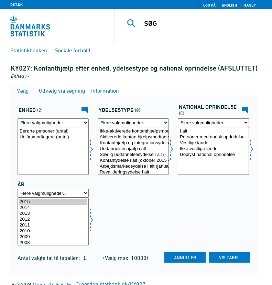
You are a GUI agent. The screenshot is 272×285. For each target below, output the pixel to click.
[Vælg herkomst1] (213, 151)
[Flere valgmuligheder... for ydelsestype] (133, 122)
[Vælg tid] (53, 221)
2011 (53, 225)
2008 (53, 243)
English (229, 5)
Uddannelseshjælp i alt (133, 149)
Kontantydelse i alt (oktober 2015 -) (133, 160)
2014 (53, 208)
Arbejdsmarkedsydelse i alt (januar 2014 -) (133, 166)
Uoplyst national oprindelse (213, 155)
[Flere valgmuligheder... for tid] (53, 193)
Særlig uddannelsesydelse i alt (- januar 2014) (133, 155)
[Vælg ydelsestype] (133, 151)
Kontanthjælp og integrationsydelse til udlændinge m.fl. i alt (133, 143)
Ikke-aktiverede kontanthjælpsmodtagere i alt (133, 131)
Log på (209, 5)
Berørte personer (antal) (53, 131)
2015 (53, 202)
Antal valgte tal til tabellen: (49, 258)
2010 (53, 231)
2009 (53, 237)
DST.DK (16, 4)
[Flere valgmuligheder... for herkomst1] (213, 122)
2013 (53, 214)
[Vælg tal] (53, 151)
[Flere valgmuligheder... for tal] (53, 122)
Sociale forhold (72, 50)
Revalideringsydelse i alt (133, 172)
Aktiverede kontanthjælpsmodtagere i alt (133, 137)
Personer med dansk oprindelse (213, 137)
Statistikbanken (28, 50)
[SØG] (203, 23)
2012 (53, 219)
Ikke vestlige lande (213, 149)
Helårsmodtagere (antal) (53, 137)
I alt (213, 131)
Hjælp (249, 5)
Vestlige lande (213, 143)
